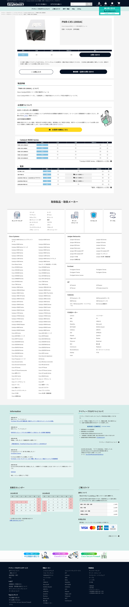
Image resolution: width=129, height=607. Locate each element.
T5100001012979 (101, 439)
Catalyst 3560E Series (18, 309)
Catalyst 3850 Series (44, 321)
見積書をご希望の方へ (15, 586)
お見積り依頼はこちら (58, 129)
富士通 (98, 346)
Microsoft (99, 326)
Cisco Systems (14, 238)
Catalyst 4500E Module (18, 326)
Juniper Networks (73, 238)
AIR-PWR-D (21, 176)
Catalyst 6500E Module (18, 332)
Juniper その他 (74, 259)
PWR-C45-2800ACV (23, 152)
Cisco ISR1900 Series (17, 272)
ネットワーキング (94, 573)
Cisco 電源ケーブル (44, 387)
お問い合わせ (95, 55)
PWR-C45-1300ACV (23, 145)
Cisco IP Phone (43, 369)
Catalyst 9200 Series (44, 249)
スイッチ (32, 214)
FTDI (97, 355)
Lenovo (72, 318)
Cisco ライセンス (16, 381)
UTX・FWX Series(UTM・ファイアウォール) (80, 307)
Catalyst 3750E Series (45, 318)
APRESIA (98, 335)
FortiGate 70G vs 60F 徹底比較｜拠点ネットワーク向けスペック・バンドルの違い (32, 423)
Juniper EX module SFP (102, 253)
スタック (32, 227)
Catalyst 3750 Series (17, 315)
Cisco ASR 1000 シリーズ (45, 335)
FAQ (73, 9)
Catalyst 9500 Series (17, 255)
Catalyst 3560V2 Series (45, 306)
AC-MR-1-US (21, 172)
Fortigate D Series (75, 271)
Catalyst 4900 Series (17, 329)
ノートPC (92, 582)
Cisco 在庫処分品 (16, 398)
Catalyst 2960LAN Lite (45, 289)
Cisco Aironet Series (17, 364)
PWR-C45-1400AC (23, 149)
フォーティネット (48, 575)
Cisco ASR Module (44, 338)
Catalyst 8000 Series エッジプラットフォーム (22, 242)
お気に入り (36, 72)
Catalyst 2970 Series (17, 304)
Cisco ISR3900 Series (17, 278)
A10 (71, 335)
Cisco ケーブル (15, 387)
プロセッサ (50, 229)
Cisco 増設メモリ (16, 389)
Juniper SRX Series (75, 244)
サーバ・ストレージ (95, 575)
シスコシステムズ (48, 573)
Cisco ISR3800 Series (44, 275)
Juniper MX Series (75, 247)
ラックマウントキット (35, 229)
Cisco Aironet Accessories (19, 367)
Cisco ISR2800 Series (44, 272)
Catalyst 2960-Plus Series (46, 295)
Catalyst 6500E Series (45, 329)
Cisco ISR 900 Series (17, 283)
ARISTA (98, 332)
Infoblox (72, 332)
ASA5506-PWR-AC (23, 183)
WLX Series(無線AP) (101, 306)
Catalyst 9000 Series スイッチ (20, 249)
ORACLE (98, 323)
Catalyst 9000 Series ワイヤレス (47, 261)
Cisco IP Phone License (45, 372)
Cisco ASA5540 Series (17, 352)
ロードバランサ (34, 224)
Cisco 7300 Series (16, 286)
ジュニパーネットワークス (73, 573)
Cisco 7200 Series (43, 283)
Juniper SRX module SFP (77, 253)
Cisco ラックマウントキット (19, 392)
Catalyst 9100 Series (17, 263)
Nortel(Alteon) (74, 352)
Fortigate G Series (101, 274)
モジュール (50, 219)
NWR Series (73, 303)
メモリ (49, 227)
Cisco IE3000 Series (17, 324)
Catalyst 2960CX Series (18, 301)
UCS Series (41, 361)
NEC (71, 346)
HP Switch (73, 287)
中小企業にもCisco (14, 602)
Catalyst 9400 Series (44, 252)
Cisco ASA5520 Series (44, 349)
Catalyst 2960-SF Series (18, 298)
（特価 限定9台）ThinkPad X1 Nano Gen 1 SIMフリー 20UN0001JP (29, 446)
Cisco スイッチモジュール (18, 384)
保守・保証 (66, 9)
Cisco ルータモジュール (45, 381)
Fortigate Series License (76, 277)
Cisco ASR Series (16, 335)
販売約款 (91, 588)
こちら (26, 116)
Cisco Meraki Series (44, 367)
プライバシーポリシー (94, 591)
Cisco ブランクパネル (44, 392)
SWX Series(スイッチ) (102, 303)
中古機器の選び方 (14, 600)
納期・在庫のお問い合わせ (83, 72)
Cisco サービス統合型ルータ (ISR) (47, 266)
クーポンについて (14, 593)
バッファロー (99, 318)
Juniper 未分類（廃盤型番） (103, 259)
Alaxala (72, 337)
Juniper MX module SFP (76, 256)
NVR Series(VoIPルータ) (102, 300)
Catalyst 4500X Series (45, 326)
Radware (98, 349)
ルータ (49, 214)
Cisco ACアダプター (44, 389)
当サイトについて (14, 573)
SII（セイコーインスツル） (103, 352)
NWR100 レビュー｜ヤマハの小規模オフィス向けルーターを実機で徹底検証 (30, 434)
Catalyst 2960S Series (45, 292)
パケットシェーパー (52, 232)
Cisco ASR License (43, 355)
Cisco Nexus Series (17, 266)
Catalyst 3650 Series (44, 312)
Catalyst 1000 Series (17, 258)
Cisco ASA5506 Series (17, 347)
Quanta (98, 337)
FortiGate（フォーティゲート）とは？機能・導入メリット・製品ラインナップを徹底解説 (34, 461)
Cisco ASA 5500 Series (44, 341)
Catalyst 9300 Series (17, 252)
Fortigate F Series (75, 274)
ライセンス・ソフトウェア (97, 577)
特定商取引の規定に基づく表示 (96, 593)
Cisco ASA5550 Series (44, 352)
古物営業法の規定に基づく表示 (96, 595)
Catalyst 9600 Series (44, 255)
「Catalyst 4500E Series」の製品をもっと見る (94, 162)
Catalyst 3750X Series (45, 315)
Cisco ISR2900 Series (17, 275)
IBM (71, 320)
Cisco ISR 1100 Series (44, 281)
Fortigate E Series (101, 271)
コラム (79, 9)
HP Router (99, 287)
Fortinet (70, 268)
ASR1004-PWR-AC (23, 186)
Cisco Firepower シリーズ (18, 361)
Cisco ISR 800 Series (17, 269)
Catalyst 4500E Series (45, 324)
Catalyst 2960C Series (18, 295)
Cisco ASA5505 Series (44, 344)
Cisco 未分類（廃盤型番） (45, 395)
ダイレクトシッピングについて (18, 591)
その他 (91, 584)
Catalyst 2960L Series (45, 301)
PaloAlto (72, 326)
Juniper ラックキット (102, 256)
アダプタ (49, 224)
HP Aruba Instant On (102, 290)
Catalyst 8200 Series (44, 242)
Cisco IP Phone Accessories (19, 372)
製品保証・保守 (13, 577)
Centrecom (73, 349)
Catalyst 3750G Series (18, 321)
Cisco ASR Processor (17, 341)
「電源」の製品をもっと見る (100, 190)
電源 (48, 222)
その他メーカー (47, 605)
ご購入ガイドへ (112, 538)
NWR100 (13, 474)
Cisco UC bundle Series (45, 375)
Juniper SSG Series (101, 242)
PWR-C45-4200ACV (23, 155)
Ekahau (72, 355)
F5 (97, 320)
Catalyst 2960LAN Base (18, 292)
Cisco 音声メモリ (16, 375)
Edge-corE (73, 340)
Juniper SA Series (101, 247)
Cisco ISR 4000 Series (44, 278)
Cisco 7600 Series (43, 286)
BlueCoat (99, 343)
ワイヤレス (32, 217)
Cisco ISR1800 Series (44, 269)
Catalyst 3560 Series (44, 304)
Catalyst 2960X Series (45, 298)
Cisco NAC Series (16, 378)
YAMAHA (70, 297)
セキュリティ (33, 219)
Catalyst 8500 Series (44, 246)
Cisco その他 (15, 395)
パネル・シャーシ (34, 232)
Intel (71, 357)
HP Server (73, 290)
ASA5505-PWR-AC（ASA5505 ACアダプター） (31, 179)
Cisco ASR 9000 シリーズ (18, 338)
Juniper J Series (100, 250)
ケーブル (91, 580)
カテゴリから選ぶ (56, 4)
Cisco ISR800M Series (17, 281)
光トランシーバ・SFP (35, 222)
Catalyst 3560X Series (18, 306)
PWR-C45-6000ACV (23, 159)
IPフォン (49, 217)
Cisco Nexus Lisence (17, 358)
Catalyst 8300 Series (17, 246)
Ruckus (98, 340)
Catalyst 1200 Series (44, 258)
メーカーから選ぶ (41, 4)
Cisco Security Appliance (45, 358)
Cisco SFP (41, 384)
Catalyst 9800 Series (44, 263)
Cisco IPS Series (16, 369)
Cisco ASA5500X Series (18, 344)
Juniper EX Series (101, 244)
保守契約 (91, 589)
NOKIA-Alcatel (100, 329)
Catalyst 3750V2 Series (18, 318)
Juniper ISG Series (75, 242)
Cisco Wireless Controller (46, 364)
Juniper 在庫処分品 (75, 262)
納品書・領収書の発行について (18, 588)
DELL (71, 323)
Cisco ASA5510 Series (17, 349)
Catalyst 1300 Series (17, 261)
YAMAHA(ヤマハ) (48, 577)
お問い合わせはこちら (15, 522)
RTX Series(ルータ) (75, 300)
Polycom (72, 343)
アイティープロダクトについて (41, 9)
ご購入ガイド (56, 9)
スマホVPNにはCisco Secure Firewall (20, 604)
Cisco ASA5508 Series (44, 347)
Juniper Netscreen (75, 250)
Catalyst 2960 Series (17, 289)
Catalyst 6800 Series (44, 332)
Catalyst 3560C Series (45, 309)
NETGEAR (73, 329)
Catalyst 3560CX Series (18, 312)
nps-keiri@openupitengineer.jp (94, 456)
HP (68, 284)
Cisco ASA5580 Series (17, 355)
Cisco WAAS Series (44, 378)
